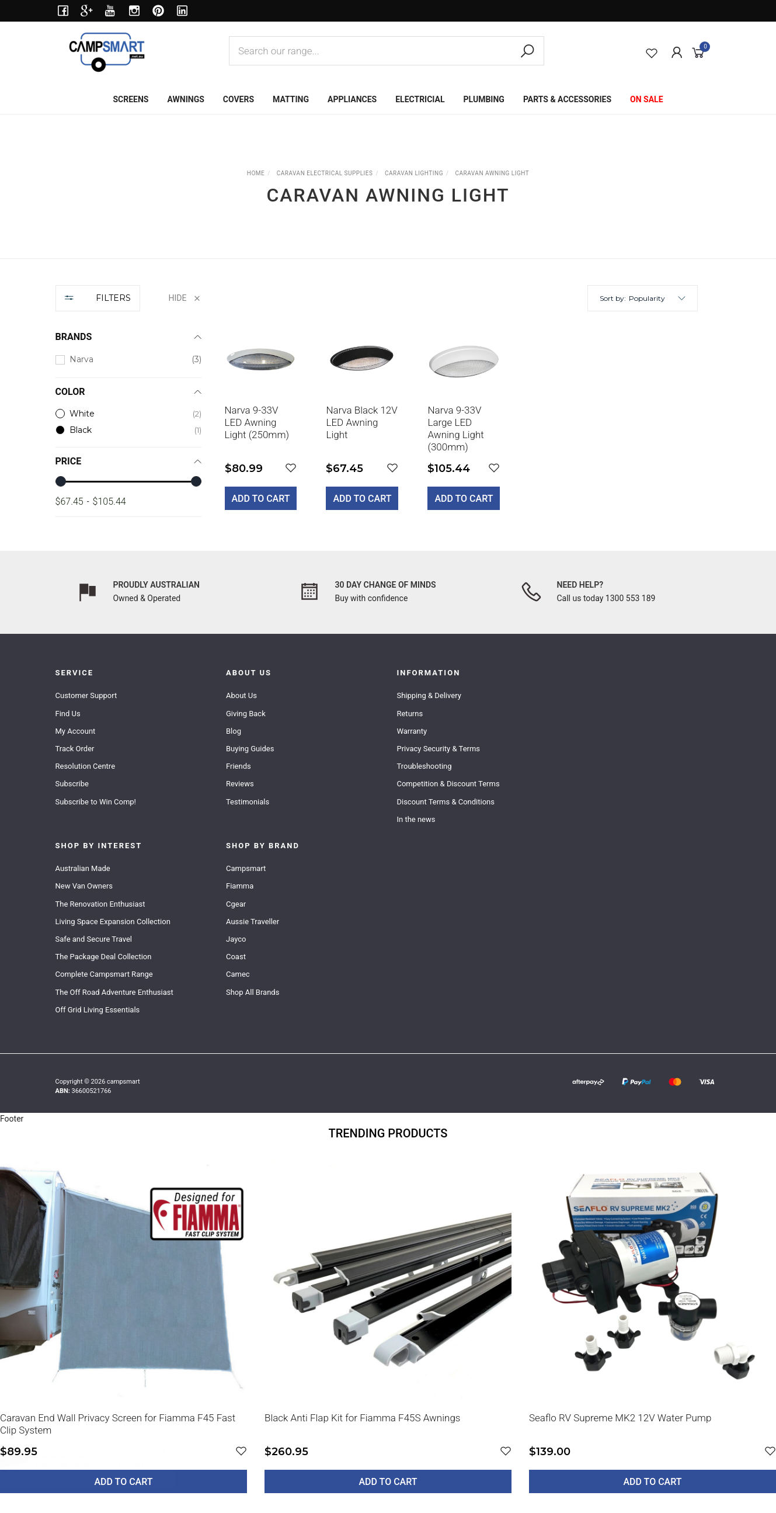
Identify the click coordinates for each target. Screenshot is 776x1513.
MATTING (291, 99)
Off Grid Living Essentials (97, 1009)
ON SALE (646, 99)
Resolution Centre (85, 766)
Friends (238, 766)
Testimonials (247, 801)
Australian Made (82, 868)
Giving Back (246, 713)
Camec (238, 974)
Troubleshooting (423, 766)
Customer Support (86, 695)
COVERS (238, 99)
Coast (236, 956)
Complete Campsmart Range (104, 974)
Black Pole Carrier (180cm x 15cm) (100, 1464)
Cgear (236, 904)
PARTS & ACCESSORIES (567, 99)
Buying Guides (250, 748)
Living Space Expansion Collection (112, 921)
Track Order (75, 748)
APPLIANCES (352, 99)
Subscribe (72, 783)
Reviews (240, 783)
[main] (461, 425)
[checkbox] (128, 360)
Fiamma (239, 886)
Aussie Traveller (252, 921)
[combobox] (386, 50)
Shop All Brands (252, 992)
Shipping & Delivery (428, 695)
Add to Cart (261, 498)
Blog (233, 731)
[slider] (60, 481)
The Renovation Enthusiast (100, 904)
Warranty (411, 731)
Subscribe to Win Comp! (95, 801)
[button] (657, 298)
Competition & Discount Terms (447, 783)
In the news (415, 819)
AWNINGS (185, 99)
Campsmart (246, 868)
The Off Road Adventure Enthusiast (114, 992)
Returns (409, 713)
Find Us (68, 713)
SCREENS (130, 99)
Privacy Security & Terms (438, 748)
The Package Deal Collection (103, 956)
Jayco (236, 939)
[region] (128, 406)
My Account (75, 731)
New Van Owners (84, 886)
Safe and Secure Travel (94, 939)
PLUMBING (484, 99)
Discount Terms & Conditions (445, 801)
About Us (241, 695)
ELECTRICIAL (419, 99)
